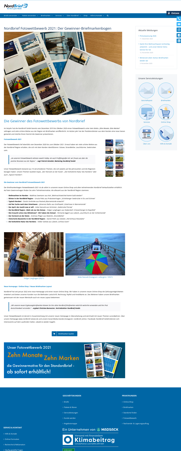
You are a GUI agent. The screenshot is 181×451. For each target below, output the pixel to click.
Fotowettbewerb (129, 418)
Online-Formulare (12, 439)
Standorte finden (130, 412)
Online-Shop (128, 402)
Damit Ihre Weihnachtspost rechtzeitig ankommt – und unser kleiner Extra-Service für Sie (155, 47)
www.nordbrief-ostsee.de (28, 319)
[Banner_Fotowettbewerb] (64, 343)
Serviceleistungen (71, 412)
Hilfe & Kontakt (11, 434)
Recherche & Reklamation (15, 444)
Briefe (66, 402)
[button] (107, 15)
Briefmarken (128, 407)
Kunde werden (70, 418)
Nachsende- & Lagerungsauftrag (136, 423)
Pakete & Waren (70, 407)
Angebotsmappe (70, 423)
